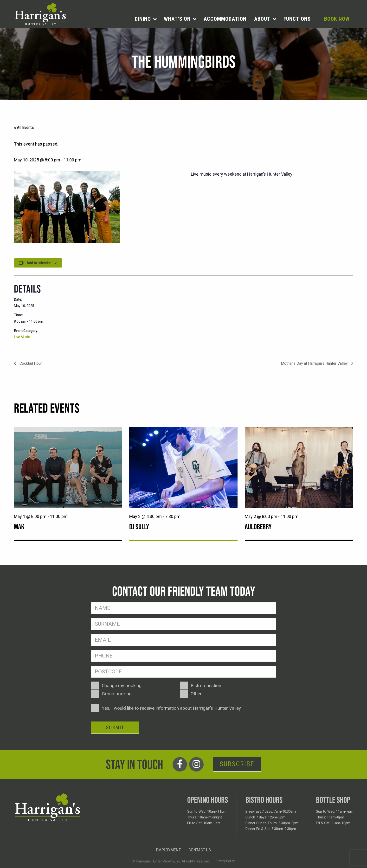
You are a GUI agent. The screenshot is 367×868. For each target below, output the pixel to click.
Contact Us (199, 849)
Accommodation (225, 19)
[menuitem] (145, 19)
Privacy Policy (225, 861)
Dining (143, 19)
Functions (297, 19)
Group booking (117, 693)
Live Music (22, 337)
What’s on (177, 19)
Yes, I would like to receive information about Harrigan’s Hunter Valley (171, 708)
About (262, 19)
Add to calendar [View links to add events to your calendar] (39, 263)
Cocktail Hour (30, 363)
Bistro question (206, 685)
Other (196, 693)
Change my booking (122, 685)
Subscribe (237, 764)
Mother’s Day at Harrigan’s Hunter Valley (315, 363)
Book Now (336, 19)
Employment (168, 849)
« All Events (24, 127)
